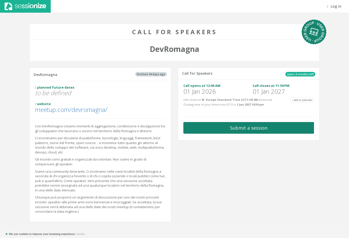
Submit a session (248, 128)
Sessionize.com (25, 6)
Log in (334, 6)
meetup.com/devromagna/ (71, 109)
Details (80, 233)
